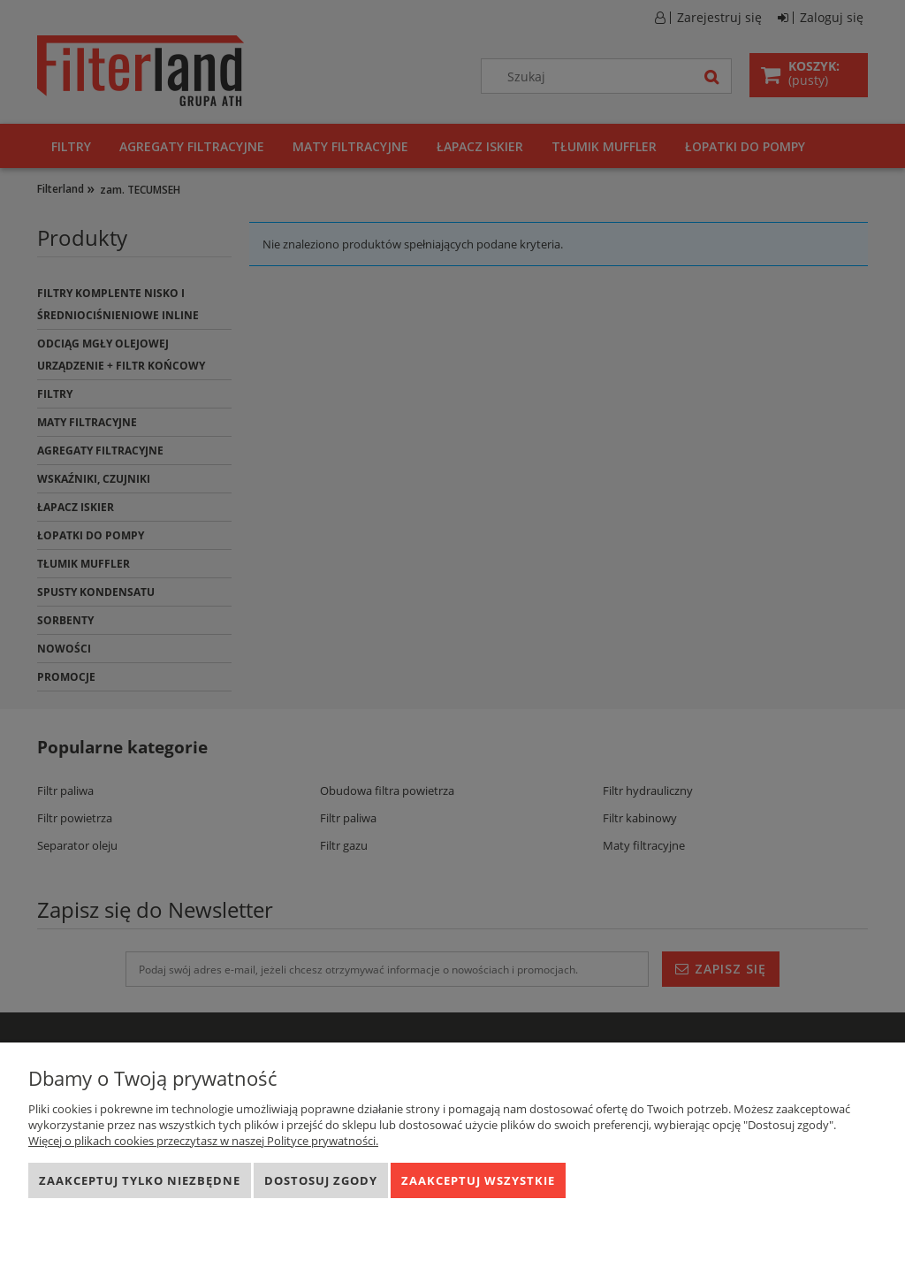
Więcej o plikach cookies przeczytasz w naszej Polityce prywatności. (203, 1141)
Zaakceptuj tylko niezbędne (139, 1180)
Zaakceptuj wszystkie (478, 1180)
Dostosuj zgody (320, 1180)
